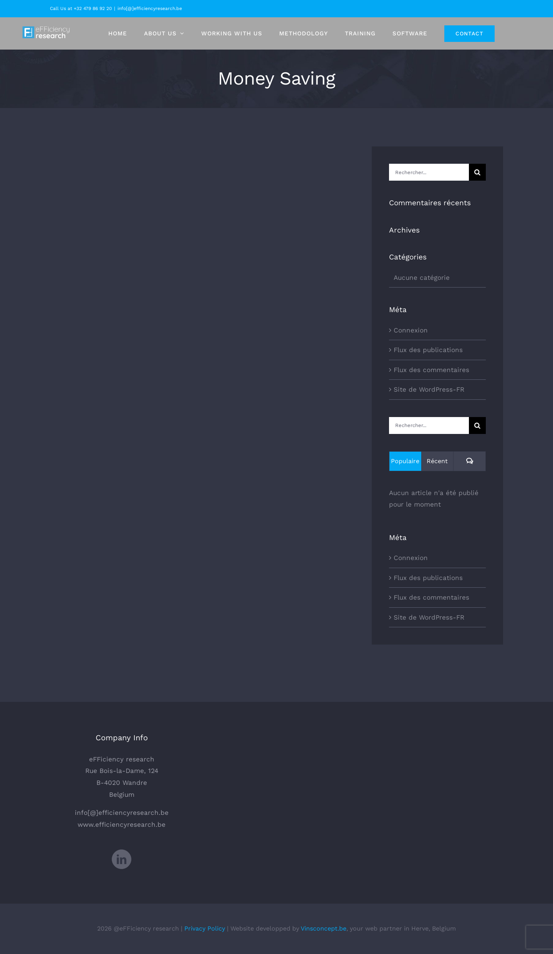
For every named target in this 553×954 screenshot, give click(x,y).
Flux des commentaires (431, 370)
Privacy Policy (204, 928)
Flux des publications (428, 350)
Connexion (411, 330)
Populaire (405, 461)
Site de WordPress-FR (429, 389)
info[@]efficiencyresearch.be (150, 8)
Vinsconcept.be (323, 928)
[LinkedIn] (121, 859)
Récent (437, 461)
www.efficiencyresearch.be (122, 824)
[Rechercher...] (429, 172)
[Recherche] (477, 172)
